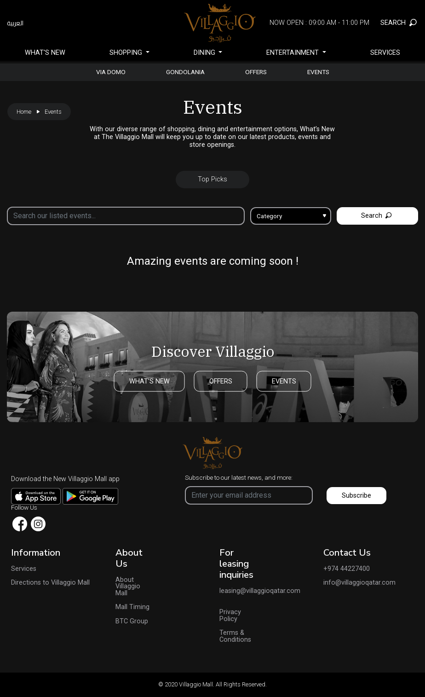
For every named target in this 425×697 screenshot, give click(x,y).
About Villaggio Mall (127, 587)
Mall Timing (132, 607)
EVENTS (284, 381)
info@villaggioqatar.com (359, 583)
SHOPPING (126, 53)
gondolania (185, 72)
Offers (256, 72)
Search (376, 216)
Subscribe (356, 496)
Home (24, 111)
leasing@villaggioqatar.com (238, 591)
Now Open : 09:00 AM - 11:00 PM (319, 23)
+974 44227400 (346, 569)
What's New (45, 53)
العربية (15, 23)
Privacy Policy (230, 615)
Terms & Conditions (235, 636)
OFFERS (220, 381)
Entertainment (293, 53)
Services (385, 53)
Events (318, 72)
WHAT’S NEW (149, 381)
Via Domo (111, 72)
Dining (205, 53)
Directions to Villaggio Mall (50, 583)
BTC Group (131, 621)
